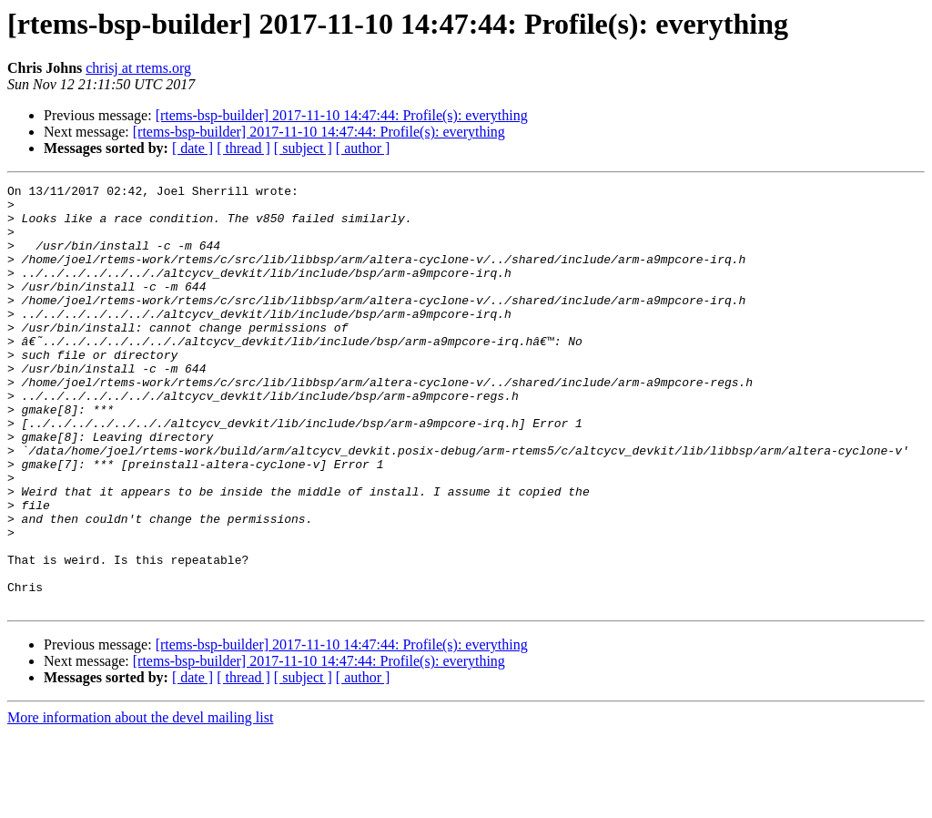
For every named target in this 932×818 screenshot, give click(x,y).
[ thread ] (243, 148)
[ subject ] (303, 148)
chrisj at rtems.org (138, 68)
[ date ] (192, 148)
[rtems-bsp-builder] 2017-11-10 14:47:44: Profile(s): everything (342, 115)
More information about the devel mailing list (140, 802)
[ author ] (363, 148)
